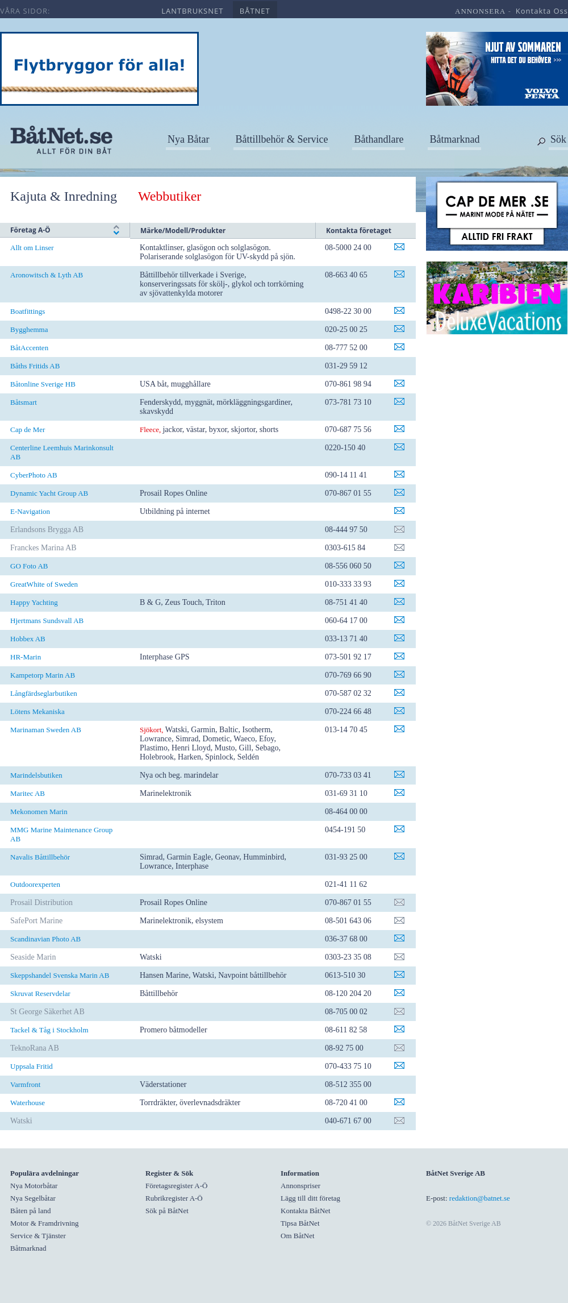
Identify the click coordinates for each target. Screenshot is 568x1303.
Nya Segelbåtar (33, 1198)
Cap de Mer (27, 429)
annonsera (480, 11)
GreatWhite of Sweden (44, 584)
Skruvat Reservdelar (40, 993)
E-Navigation (30, 511)
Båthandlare (378, 139)
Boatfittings (27, 311)
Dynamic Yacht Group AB (49, 493)
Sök (558, 139)
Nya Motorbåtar (33, 1185)
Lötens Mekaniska (37, 711)
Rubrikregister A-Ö (174, 1198)
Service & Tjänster (38, 1235)
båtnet (255, 11)
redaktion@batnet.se (479, 1198)
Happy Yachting (34, 602)
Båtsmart (23, 402)
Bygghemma (29, 329)
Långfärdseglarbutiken (43, 693)
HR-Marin (25, 657)
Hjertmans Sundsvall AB (46, 620)
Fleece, (150, 429)
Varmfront (25, 1084)
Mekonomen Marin (39, 811)
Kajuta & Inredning (63, 196)
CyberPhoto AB (33, 475)
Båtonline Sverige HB (43, 384)
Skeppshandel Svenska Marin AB (59, 975)
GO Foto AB (29, 566)
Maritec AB (27, 793)
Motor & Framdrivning (44, 1223)
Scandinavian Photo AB (45, 939)
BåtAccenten (29, 347)
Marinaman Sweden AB (45, 729)
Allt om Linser (32, 247)
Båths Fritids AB (35, 366)
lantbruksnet (192, 11)
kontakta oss (542, 11)
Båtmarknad (454, 139)
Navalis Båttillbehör (40, 857)
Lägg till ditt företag (310, 1198)
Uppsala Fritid (31, 1066)
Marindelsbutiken (36, 775)
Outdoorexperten (35, 884)
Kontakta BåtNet (306, 1210)
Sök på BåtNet (167, 1210)
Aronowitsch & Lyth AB (46, 275)
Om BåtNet (298, 1235)
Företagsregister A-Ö (176, 1185)
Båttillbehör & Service (281, 139)
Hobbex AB (27, 638)
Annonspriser (300, 1185)
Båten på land (30, 1210)
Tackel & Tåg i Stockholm (49, 1030)
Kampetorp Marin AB (42, 675)
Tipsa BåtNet (300, 1223)
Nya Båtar (188, 139)
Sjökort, (152, 729)
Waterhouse (27, 1102)
